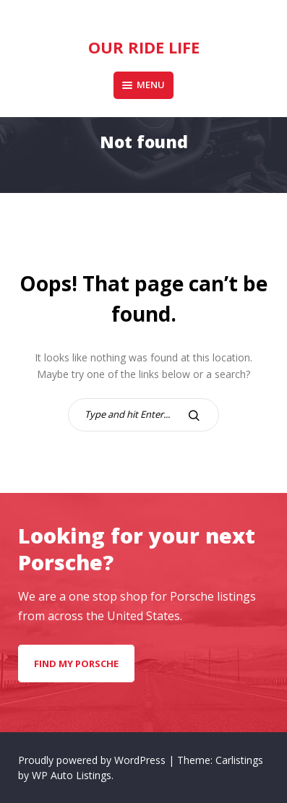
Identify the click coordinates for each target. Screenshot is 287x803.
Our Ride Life (144, 47)
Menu (143, 84)
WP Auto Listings (71, 775)
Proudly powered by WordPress (93, 760)
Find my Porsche (76, 663)
